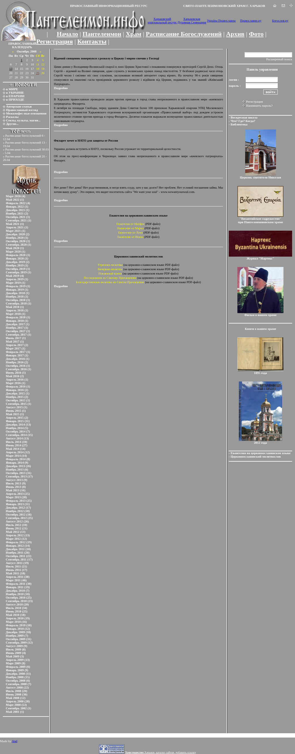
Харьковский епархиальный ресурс (162, 20)
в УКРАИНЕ (15, 92)
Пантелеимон (102, 33)
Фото (256, 33)
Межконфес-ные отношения (26, 113)
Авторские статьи (19, 106)
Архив (235, 33)
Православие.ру (250, 20)
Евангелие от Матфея (130, 223)
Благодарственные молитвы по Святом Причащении (110, 282)
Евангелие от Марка (130, 228)
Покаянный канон (110, 273)
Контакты (91, 41)
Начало (67, 33)
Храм (133, 33)
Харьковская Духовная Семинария (191, 20)
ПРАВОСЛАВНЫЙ (22, 43)
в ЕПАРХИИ (15, 96)
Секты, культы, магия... (23, 120)
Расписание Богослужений (184, 33)
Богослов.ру (280, 20)
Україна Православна (221, 20)
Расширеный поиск (279, 59)
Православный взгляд (22, 110)
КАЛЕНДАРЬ (22, 47)
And (14, 741)
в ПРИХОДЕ (15, 99)
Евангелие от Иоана (130, 236)
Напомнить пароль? (259, 105)
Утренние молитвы (110, 264)
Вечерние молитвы (110, 269)
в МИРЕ (12, 89)
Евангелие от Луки (130, 232)
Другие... (12, 123)
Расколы (12, 117)
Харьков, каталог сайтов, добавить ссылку (160, 752)
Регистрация (54, 41)
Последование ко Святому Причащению (110, 277)
